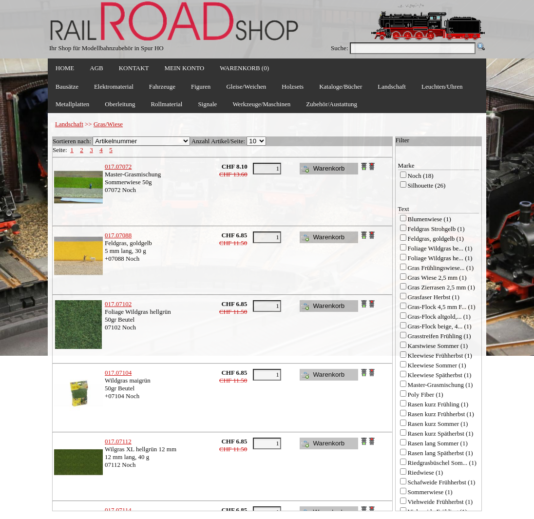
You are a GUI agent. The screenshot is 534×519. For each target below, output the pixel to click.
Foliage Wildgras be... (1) (440, 248)
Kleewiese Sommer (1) (437, 365)
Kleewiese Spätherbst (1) (440, 375)
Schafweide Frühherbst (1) (442, 482)
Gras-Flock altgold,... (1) (439, 316)
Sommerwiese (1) (430, 492)
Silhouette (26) (427, 185)
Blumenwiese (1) (429, 219)
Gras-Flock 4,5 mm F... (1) (442, 306)
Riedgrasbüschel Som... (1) (442, 462)
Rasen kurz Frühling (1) (438, 404)
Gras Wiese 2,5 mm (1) (437, 277)
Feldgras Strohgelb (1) (436, 228)
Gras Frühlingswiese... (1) (441, 267)
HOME (65, 68)
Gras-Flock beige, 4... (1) (440, 326)
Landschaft (69, 124)
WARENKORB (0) (244, 68)
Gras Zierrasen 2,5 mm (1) (441, 287)
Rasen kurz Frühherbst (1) (441, 414)
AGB (96, 68)
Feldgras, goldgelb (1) (436, 238)
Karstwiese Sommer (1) (438, 345)
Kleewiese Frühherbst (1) (440, 355)
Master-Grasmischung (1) (440, 384)
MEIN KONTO (185, 68)
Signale (207, 104)
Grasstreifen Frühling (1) (439, 336)
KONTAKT (134, 68)
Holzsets (293, 86)
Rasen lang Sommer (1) (438, 443)
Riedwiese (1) (425, 472)
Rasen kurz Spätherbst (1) (441, 433)
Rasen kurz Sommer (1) (438, 423)
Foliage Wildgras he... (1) (440, 258)
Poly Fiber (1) (425, 394)
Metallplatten (72, 104)
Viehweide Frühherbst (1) (440, 501)
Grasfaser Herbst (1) (433, 297)
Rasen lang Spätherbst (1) (440, 453)
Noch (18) (421, 175)
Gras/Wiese (108, 124)
